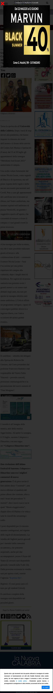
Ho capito (46, 687)
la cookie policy (22, 681)
